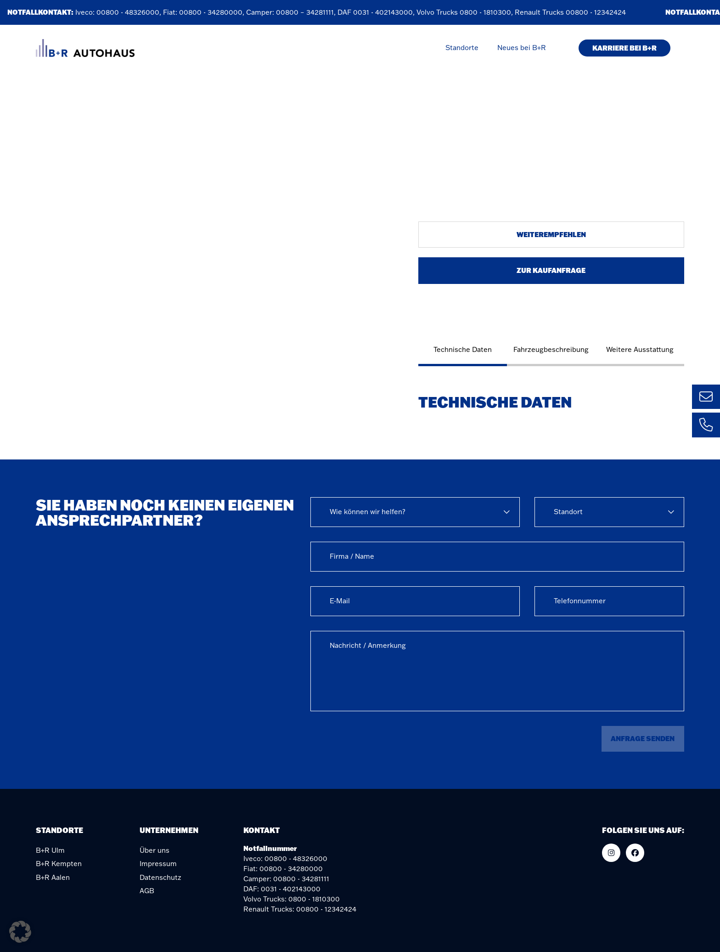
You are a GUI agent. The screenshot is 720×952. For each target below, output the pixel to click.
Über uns (154, 850)
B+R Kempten (59, 863)
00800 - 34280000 (212, 12)
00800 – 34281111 (307, 12)
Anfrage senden (643, 738)
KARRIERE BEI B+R (624, 47)
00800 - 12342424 (598, 12)
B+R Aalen (53, 877)
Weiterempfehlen (551, 234)
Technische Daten (462, 349)
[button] (20, 932)
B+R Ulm (50, 850)
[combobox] (415, 512)
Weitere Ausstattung (640, 349)
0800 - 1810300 (487, 12)
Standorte (461, 47)
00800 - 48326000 (129, 12)
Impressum (158, 863)
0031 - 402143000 (385, 12)
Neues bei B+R (521, 47)
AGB (147, 890)
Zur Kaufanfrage (551, 270)
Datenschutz (160, 877)
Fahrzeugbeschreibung (551, 349)
